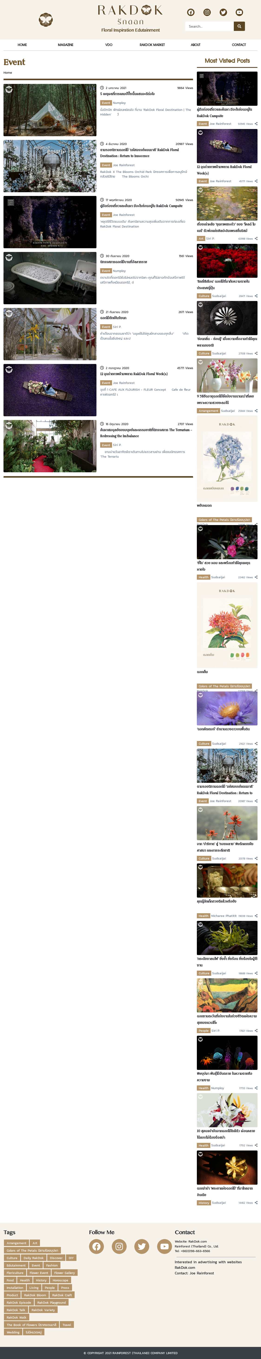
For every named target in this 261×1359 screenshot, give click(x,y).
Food (10, 1280)
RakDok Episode (19, 1302)
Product (12, 1295)
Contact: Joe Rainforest (194, 1273)
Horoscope (60, 1280)
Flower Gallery (64, 1272)
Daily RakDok (34, 1258)
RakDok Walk (16, 1317)
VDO (108, 44)
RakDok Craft (62, 1295)
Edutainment (16, 1265)
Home (22, 44)
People (204, 1030)
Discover (56, 1258)
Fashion (52, 1265)
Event (106, 102)
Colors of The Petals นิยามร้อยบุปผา (224, 519)
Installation (15, 1287)
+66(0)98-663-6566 (195, 1251)
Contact (239, 44)
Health (203, 577)
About (195, 44)
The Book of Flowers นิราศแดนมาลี (31, 1325)
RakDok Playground (51, 1302)
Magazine (65, 44)
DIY (71, 1258)
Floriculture (15, 1272)
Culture (204, 296)
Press (65, 1287)
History (204, 1202)
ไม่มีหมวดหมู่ (34, 1332)
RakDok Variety (43, 1310)
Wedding (13, 1332)
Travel (67, 1325)
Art (201, 238)
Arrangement (208, 410)
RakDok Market (152, 44)
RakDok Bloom (35, 1295)
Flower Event (39, 1272)
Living (34, 1287)
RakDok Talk (16, 1310)
